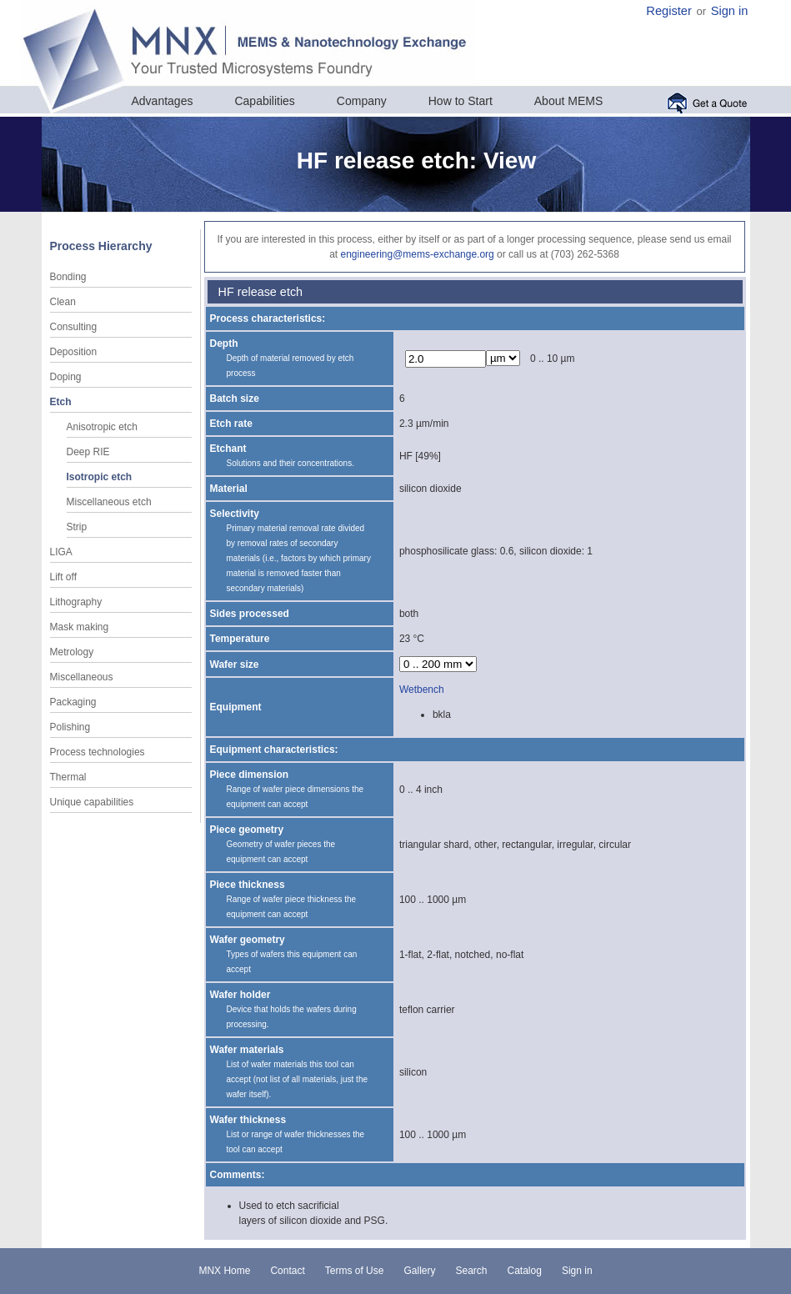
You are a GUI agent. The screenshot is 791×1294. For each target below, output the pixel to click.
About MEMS (568, 101)
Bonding (68, 277)
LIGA (61, 552)
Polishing (70, 727)
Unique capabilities (92, 802)
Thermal (68, 777)
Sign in (729, 11)
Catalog (525, 1270)
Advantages (162, 101)
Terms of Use (354, 1270)
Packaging (73, 702)
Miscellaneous (81, 677)
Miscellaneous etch (109, 502)
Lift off (63, 577)
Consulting (74, 327)
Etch (61, 402)
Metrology (72, 652)
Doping (66, 377)
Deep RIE (88, 452)
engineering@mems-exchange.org (416, 254)
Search (471, 1270)
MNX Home (224, 1270)
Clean (63, 302)
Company (362, 101)
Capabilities (264, 101)
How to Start (460, 101)
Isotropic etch (100, 477)
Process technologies (97, 752)
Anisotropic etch (102, 427)
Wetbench (421, 689)
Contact (287, 1270)
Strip (77, 527)
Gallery (419, 1270)
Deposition (74, 352)
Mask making (79, 627)
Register (669, 11)
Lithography (76, 602)
